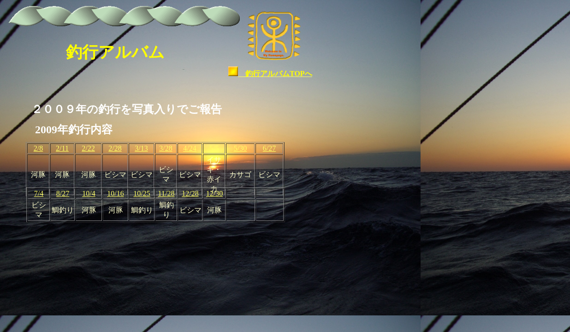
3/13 (141, 148)
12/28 (190, 193)
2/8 (38, 148)
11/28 (166, 193)
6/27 (269, 148)
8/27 (62, 193)
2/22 (88, 148)
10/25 (141, 193)
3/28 (165, 148)
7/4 (38, 193)
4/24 (189, 148)
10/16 (115, 193)
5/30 (240, 148)
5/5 (214, 148)
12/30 (214, 193)
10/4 (88, 193)
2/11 (62, 148)
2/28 (114, 148)
